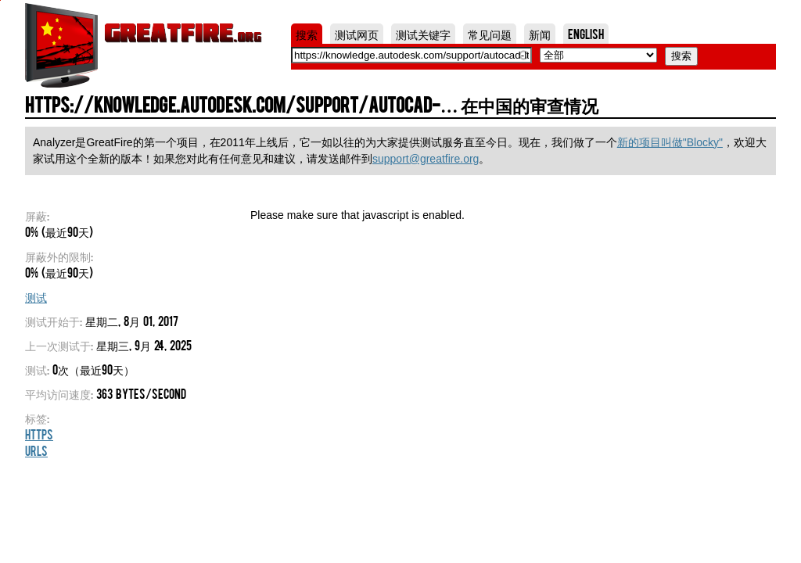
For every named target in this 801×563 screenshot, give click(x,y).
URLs (36, 450)
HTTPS (39, 434)
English (586, 34)
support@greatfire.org (425, 158)
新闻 (540, 34)
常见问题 (490, 34)
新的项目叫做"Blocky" (670, 142)
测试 (36, 296)
